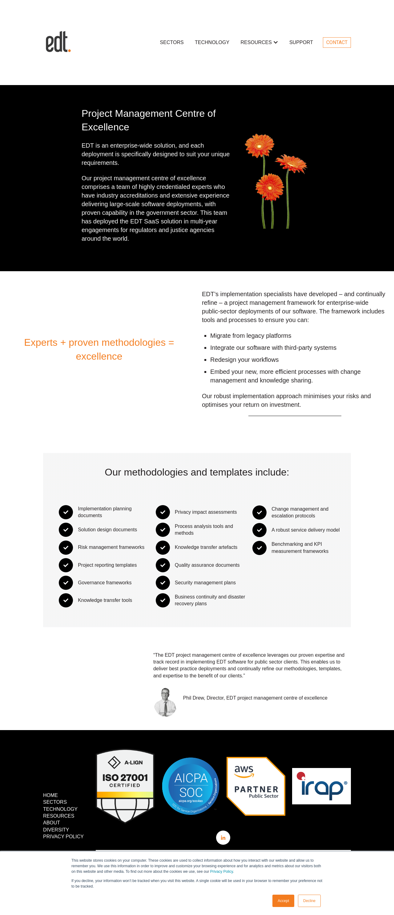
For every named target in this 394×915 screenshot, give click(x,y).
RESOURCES (256, 42)
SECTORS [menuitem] (55, 802)
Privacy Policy (221, 871)
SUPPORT (301, 42)
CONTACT (337, 42)
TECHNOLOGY (212, 42)
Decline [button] (309, 901)
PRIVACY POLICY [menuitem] (63, 836)
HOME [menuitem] (50, 795)
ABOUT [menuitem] (51, 822)
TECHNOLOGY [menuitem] (60, 809)
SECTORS (172, 42)
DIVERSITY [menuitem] (56, 829)
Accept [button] (283, 901)
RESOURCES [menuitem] (58, 816)
